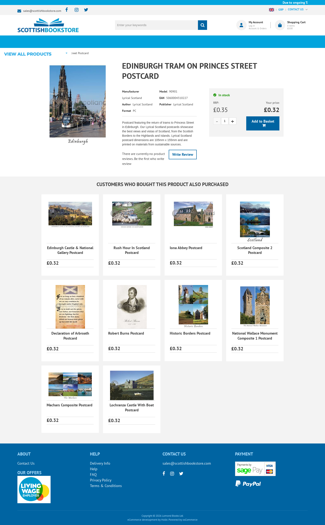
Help (93, 469)
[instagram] (75, 10)
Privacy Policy (100, 480)
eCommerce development (142, 519)
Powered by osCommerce (183, 519)
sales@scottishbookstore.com (42, 11)
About (232, 41)
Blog (182, 41)
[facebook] (65, 10)
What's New (131, 41)
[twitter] (84, 10)
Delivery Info (100, 463)
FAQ (93, 474)
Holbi (164, 519)
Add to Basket (263, 121)
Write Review (182, 154)
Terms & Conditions (106, 485)
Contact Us (26, 463)
